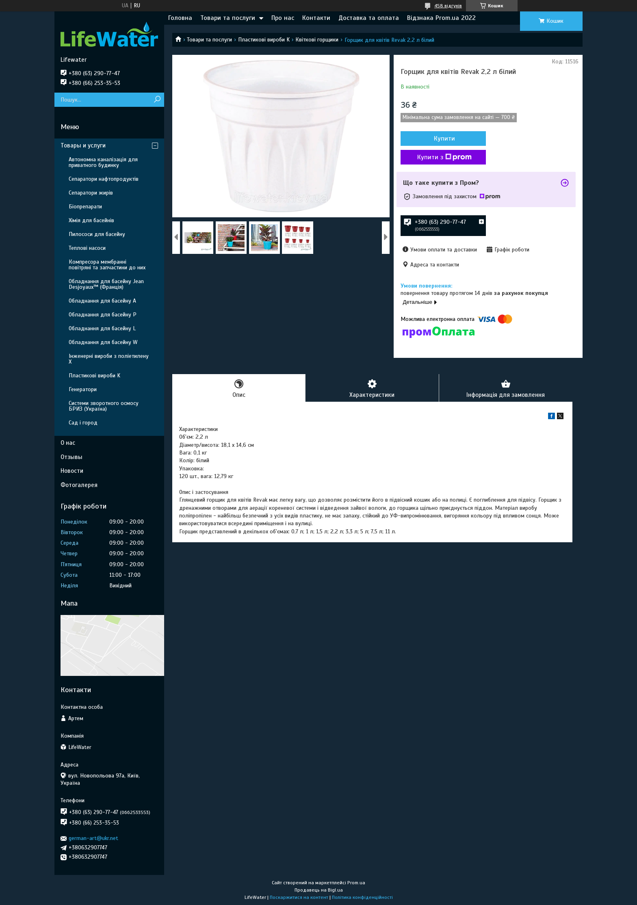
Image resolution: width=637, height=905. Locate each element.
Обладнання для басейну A (102, 300)
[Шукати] (157, 100)
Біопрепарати (85, 206)
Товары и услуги (83, 145)
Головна (180, 18)
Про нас (282, 18)
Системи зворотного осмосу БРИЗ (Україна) (104, 406)
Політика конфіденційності (362, 897)
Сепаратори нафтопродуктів (104, 178)
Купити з (444, 157)
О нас (68, 442)
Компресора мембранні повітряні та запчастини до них (107, 264)
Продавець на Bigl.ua (319, 890)
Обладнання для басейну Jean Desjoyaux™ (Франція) (106, 284)
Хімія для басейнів (91, 220)
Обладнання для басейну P (102, 314)
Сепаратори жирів (91, 192)
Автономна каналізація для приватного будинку (103, 162)
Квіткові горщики (316, 39)
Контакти (316, 18)
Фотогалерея (79, 485)
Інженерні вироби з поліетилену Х (109, 359)
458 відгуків (448, 6)
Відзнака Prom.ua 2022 (441, 18)
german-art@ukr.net (93, 838)
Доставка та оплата (368, 18)
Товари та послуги (227, 18)
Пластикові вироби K (264, 39)
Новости (72, 470)
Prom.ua (356, 883)
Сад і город (83, 422)
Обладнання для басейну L (102, 328)
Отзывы (71, 457)
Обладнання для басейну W (103, 342)
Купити (444, 138)
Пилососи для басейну (97, 234)
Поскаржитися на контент (299, 897)
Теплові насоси (87, 248)
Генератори (83, 389)
